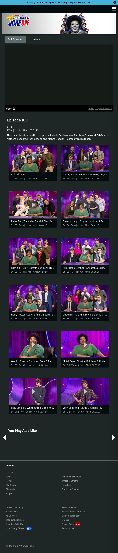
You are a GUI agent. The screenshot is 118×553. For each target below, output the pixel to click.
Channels (10, 489)
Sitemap (66, 520)
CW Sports (11, 485)
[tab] (15, 39)
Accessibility (12, 511)
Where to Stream (70, 481)
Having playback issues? (100, 108)
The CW (6, 8)
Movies (9, 481)
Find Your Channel (70, 489)
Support (9, 493)
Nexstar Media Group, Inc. (74, 511)
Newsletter (67, 485)
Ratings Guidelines (15, 520)
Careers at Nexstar (70, 515)
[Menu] (114, 9)
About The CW (69, 507)
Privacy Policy (67, 2)
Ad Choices (11, 515)
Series (9, 476)
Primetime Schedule (71, 476)
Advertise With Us (14, 524)
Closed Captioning (14, 507)
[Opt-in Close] (114, 2)
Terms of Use (84, 2)
